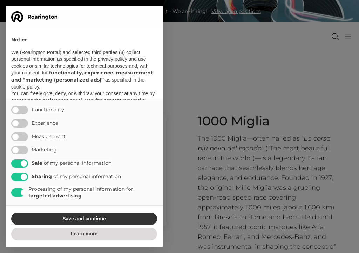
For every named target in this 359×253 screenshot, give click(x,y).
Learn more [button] (84, 233)
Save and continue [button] (84, 218)
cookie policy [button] (25, 87)
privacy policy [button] (112, 59)
